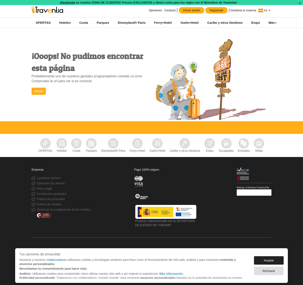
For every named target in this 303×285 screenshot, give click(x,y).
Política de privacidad (51, 199)
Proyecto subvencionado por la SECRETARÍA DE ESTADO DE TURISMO (165, 216)
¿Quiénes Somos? (49, 178)
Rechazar (269, 268)
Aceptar (269, 258)
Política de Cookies (49, 204)
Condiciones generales (51, 193)
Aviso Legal (44, 188)
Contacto (170, 10)
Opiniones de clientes (51, 183)
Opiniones (155, 10)
